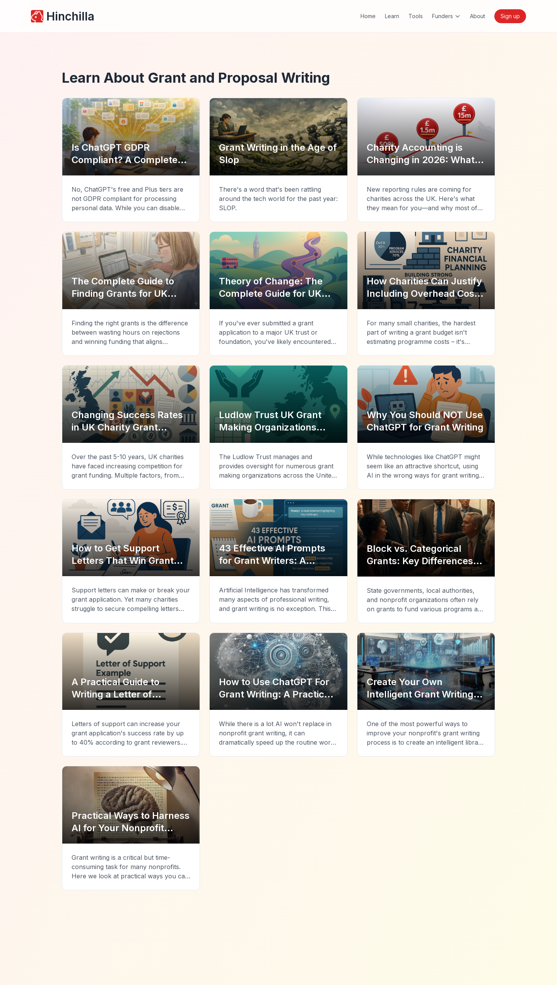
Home (368, 16)
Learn (392, 16)
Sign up (510, 16)
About (477, 16)
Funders (446, 16)
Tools (415, 16)
